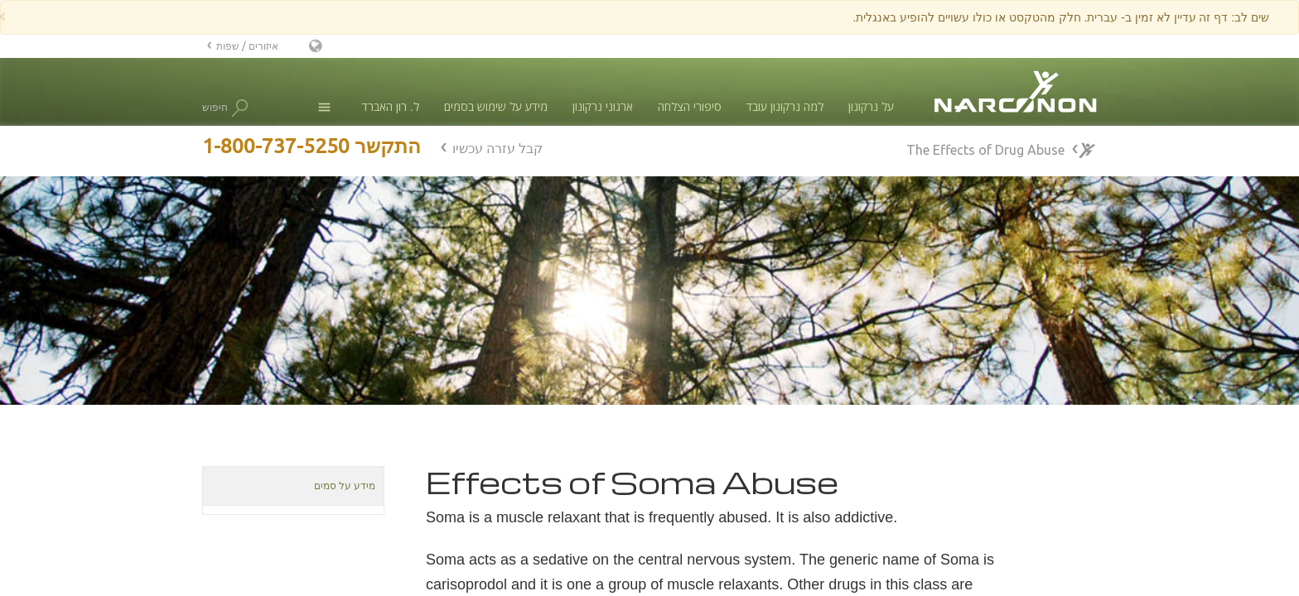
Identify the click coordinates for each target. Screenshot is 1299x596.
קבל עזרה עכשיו (497, 148)
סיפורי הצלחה (690, 106)
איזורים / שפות (247, 46)
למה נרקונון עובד (784, 106)
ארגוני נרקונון (602, 106)
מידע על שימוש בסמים (496, 106)
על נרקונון (871, 106)
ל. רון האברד (390, 106)
